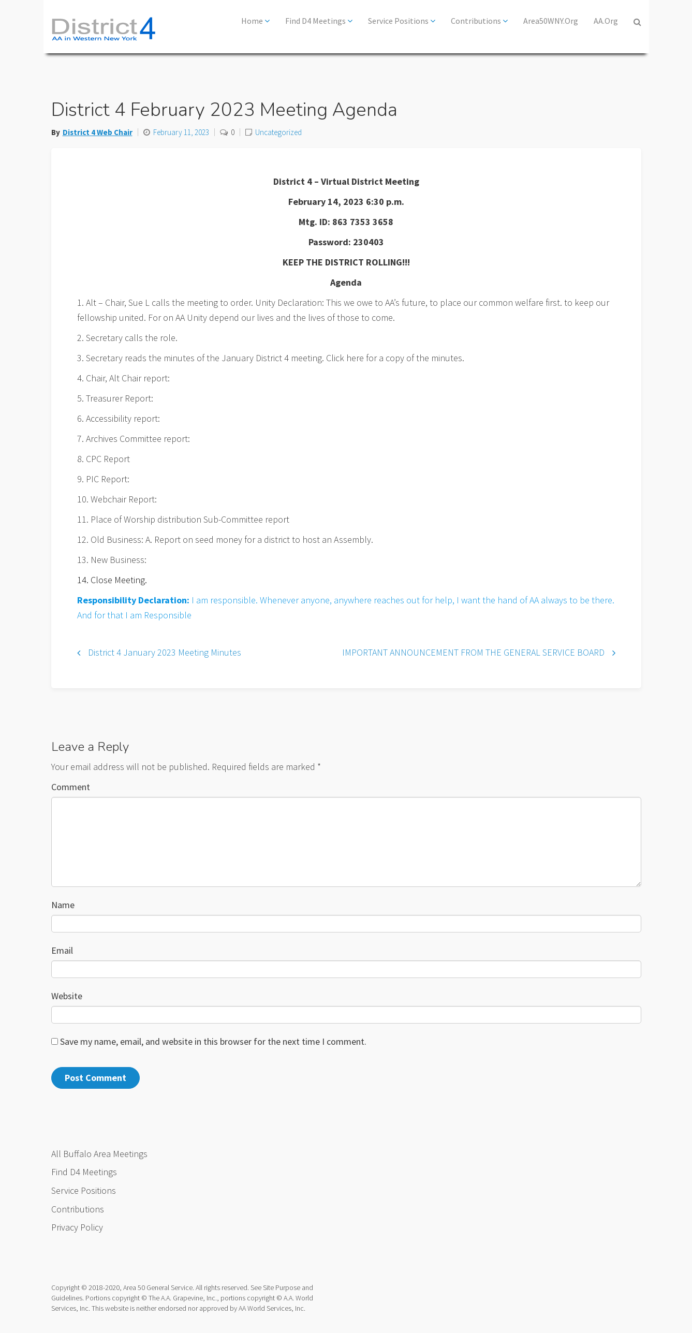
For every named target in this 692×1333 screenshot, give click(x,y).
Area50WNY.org (550, 21)
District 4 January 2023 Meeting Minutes (164, 652)
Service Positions (401, 21)
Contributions (479, 21)
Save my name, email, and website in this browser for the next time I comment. (213, 1041)
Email (62, 950)
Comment (70, 787)
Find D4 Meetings (318, 21)
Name (63, 905)
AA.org (606, 21)
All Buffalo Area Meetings (99, 1154)
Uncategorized (278, 132)
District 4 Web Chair (97, 132)
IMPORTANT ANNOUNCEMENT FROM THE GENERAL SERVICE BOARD (473, 652)
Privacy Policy (77, 1227)
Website (66, 996)
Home (255, 21)
